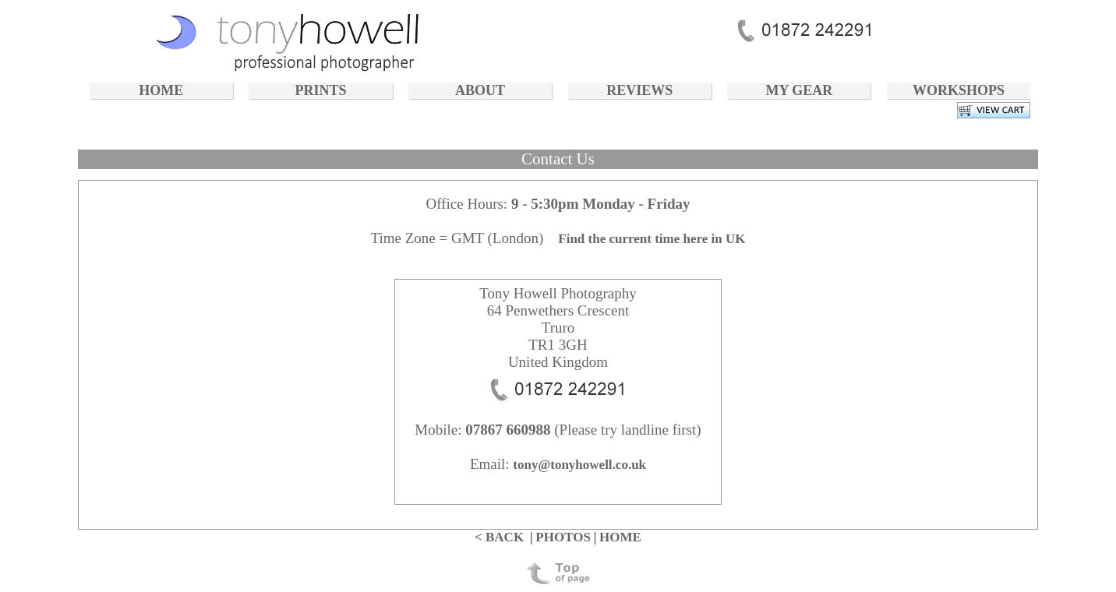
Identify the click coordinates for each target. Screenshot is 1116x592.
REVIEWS (639, 90)
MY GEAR (798, 90)
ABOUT (480, 90)
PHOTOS (563, 537)
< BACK (499, 537)
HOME (161, 90)
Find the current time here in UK (651, 238)
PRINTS (320, 90)
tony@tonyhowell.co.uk (579, 464)
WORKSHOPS (959, 90)
